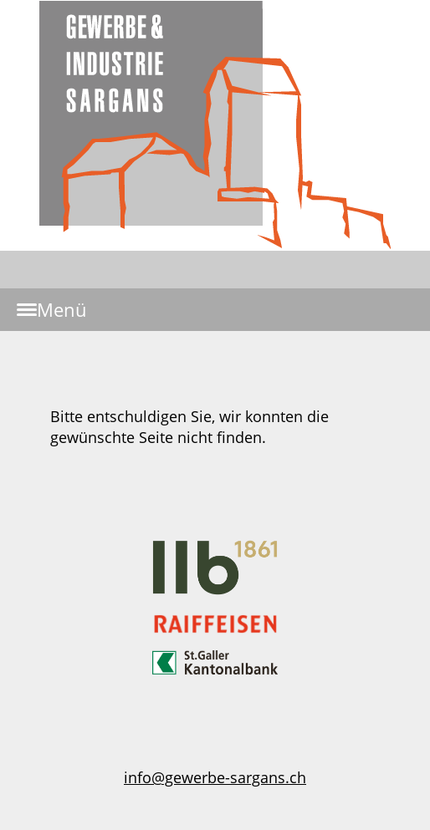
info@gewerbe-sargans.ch (215, 777)
